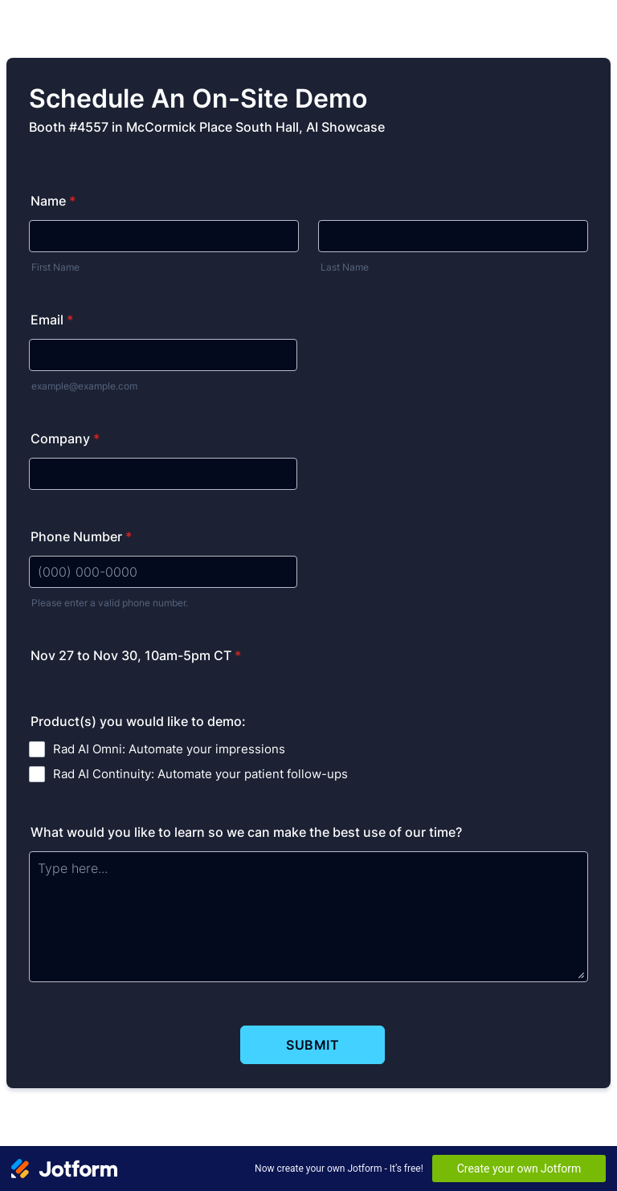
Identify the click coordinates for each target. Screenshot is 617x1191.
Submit (312, 1045)
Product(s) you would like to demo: (138, 721)
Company (65, 438)
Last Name (345, 267)
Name (53, 201)
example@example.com (84, 386)
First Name (55, 267)
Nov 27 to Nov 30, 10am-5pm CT (136, 655)
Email (52, 320)
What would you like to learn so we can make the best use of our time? (246, 832)
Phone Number (81, 536)
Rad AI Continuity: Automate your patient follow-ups (200, 773)
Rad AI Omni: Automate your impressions (169, 749)
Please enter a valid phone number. (109, 603)
